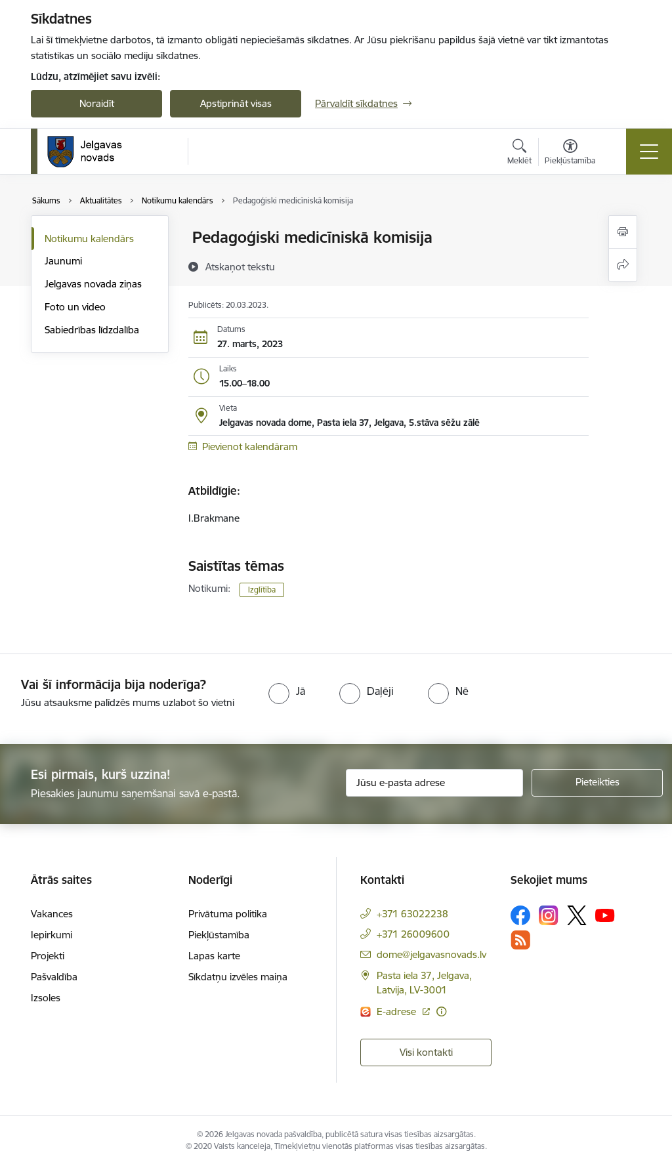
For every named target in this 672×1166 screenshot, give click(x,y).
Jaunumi (63, 261)
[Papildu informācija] (441, 1011)
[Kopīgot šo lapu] (623, 265)
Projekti (47, 955)
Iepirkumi (51, 934)
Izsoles (45, 997)
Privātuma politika (227, 913)
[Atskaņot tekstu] (240, 266)
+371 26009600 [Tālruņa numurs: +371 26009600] (413, 934)
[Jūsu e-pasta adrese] (434, 783)
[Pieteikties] (597, 783)
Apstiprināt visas (236, 103)
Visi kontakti (426, 1052)
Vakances (52, 913)
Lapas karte (214, 955)
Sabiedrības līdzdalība (92, 329)
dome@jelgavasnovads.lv (431, 954)
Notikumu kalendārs (89, 238)
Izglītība (262, 589)
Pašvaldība (54, 976)
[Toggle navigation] (649, 152)
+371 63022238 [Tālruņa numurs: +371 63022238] (412, 913)
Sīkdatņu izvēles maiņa (237, 976)
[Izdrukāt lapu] (623, 232)
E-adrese (398, 1011)
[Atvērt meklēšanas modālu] (519, 153)
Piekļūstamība (218, 934)
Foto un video (75, 307)
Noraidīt (96, 103)
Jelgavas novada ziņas (93, 284)
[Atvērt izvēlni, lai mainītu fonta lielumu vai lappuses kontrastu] (570, 153)
